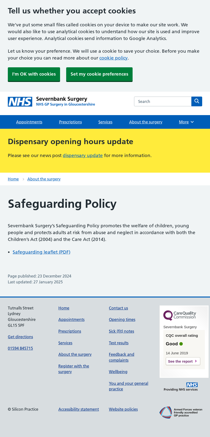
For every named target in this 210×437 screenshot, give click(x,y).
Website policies (123, 409)
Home (13, 179)
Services (105, 121)
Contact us (118, 308)
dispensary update (83, 155)
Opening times (122, 319)
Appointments (29, 121)
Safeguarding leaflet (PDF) (41, 252)
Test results (118, 342)
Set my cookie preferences (99, 74)
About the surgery (145, 121)
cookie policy (113, 58)
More (186, 122)
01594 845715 (20, 348)
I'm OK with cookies (34, 74)
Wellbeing (118, 371)
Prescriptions (70, 121)
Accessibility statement (78, 409)
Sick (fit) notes (121, 331)
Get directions (20, 336)
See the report (180, 361)
